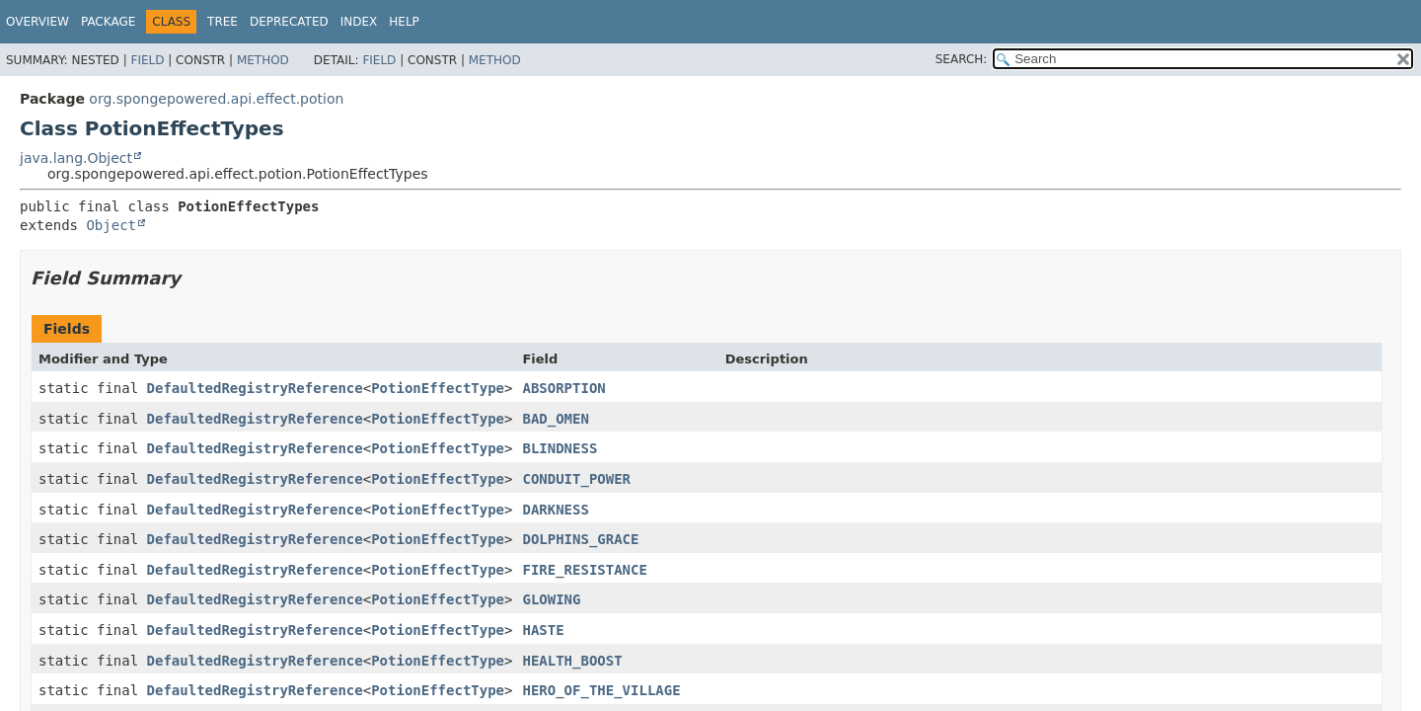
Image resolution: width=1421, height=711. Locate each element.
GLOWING (551, 599)
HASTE (542, 630)
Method (263, 60)
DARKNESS (555, 509)
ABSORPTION (563, 388)
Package (108, 22)
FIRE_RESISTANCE (584, 570)
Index (359, 22)
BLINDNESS (559, 448)
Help (404, 22)
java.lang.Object (76, 158)
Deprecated (289, 22)
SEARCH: (961, 59)
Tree (222, 22)
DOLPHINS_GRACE (580, 539)
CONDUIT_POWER (576, 479)
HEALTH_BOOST (572, 661)
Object (111, 225)
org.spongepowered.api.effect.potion (216, 99)
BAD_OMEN (555, 419)
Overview (37, 22)
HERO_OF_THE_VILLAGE (601, 690)
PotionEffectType (437, 388)
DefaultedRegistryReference (255, 388)
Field (147, 60)
